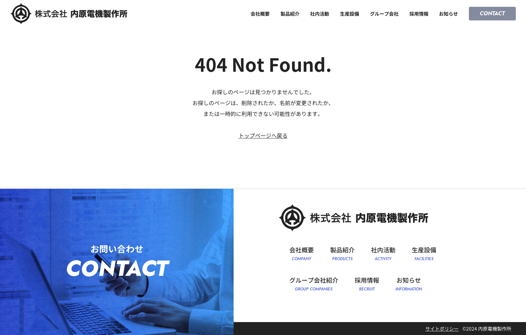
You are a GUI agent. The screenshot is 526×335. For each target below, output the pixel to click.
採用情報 (418, 13)
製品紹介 (290, 13)
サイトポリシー (442, 328)
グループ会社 (384, 13)
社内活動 (319, 13)
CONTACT (492, 13)
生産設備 (349, 13)
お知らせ (448, 13)
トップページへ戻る (263, 135)
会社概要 (260, 13)
